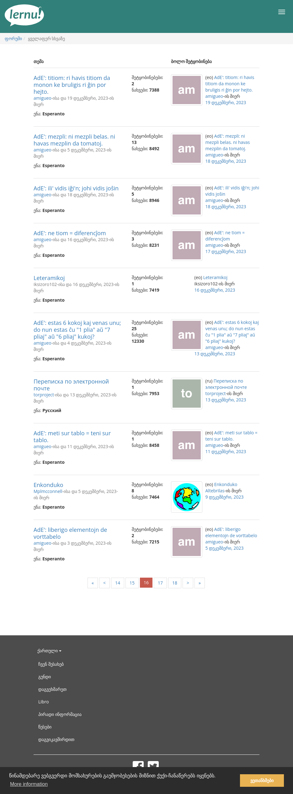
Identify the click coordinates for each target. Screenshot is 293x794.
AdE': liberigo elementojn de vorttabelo (70, 533)
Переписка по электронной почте (71, 385)
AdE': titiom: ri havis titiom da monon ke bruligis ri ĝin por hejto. (72, 84)
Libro (43, 702)
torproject (44, 395)
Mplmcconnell (48, 491)
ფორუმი (13, 38)
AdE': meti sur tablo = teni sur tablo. (72, 436)
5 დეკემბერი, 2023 (224, 548)
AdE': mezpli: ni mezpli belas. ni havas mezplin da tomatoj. (74, 140)
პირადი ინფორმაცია (60, 714)
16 (146, 582)
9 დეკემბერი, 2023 (224, 497)
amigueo (42, 98)
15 (132, 583)
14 (117, 583)
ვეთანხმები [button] (262, 780)
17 (160, 583)
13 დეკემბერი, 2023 (214, 354)
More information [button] (29, 784)
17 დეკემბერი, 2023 (225, 251)
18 (174, 583)
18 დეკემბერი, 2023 (225, 161)
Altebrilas (215, 491)
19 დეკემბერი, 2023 (225, 102)
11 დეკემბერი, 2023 (225, 451)
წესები (44, 727)
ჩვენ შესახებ (51, 664)
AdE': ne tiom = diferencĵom (70, 233)
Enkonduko (48, 485)
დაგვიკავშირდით (56, 739)
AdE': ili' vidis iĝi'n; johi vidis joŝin (76, 188)
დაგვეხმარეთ (52, 689)
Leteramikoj (49, 278)
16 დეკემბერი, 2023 (214, 290)
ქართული (49, 651)
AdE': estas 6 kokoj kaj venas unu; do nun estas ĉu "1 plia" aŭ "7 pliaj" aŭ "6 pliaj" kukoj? (77, 329)
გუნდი (44, 677)
